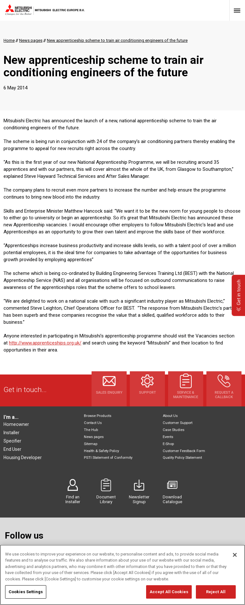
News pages (94, 437)
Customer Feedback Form (184, 451)
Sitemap (90, 444)
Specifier (12, 440)
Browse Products (97, 416)
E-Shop (168, 444)
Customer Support (177, 423)
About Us (170, 416)
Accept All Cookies (169, 594)
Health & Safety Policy (101, 451)
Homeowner (16, 424)
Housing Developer (23, 457)
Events (168, 437)
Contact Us (93, 423)
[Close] (235, 557)
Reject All (216, 594)
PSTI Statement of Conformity (108, 458)
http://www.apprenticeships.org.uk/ (45, 343)
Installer (11, 432)
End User (12, 449)
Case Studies (173, 430)
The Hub (91, 430)
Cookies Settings (26, 594)
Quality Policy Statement (182, 458)
